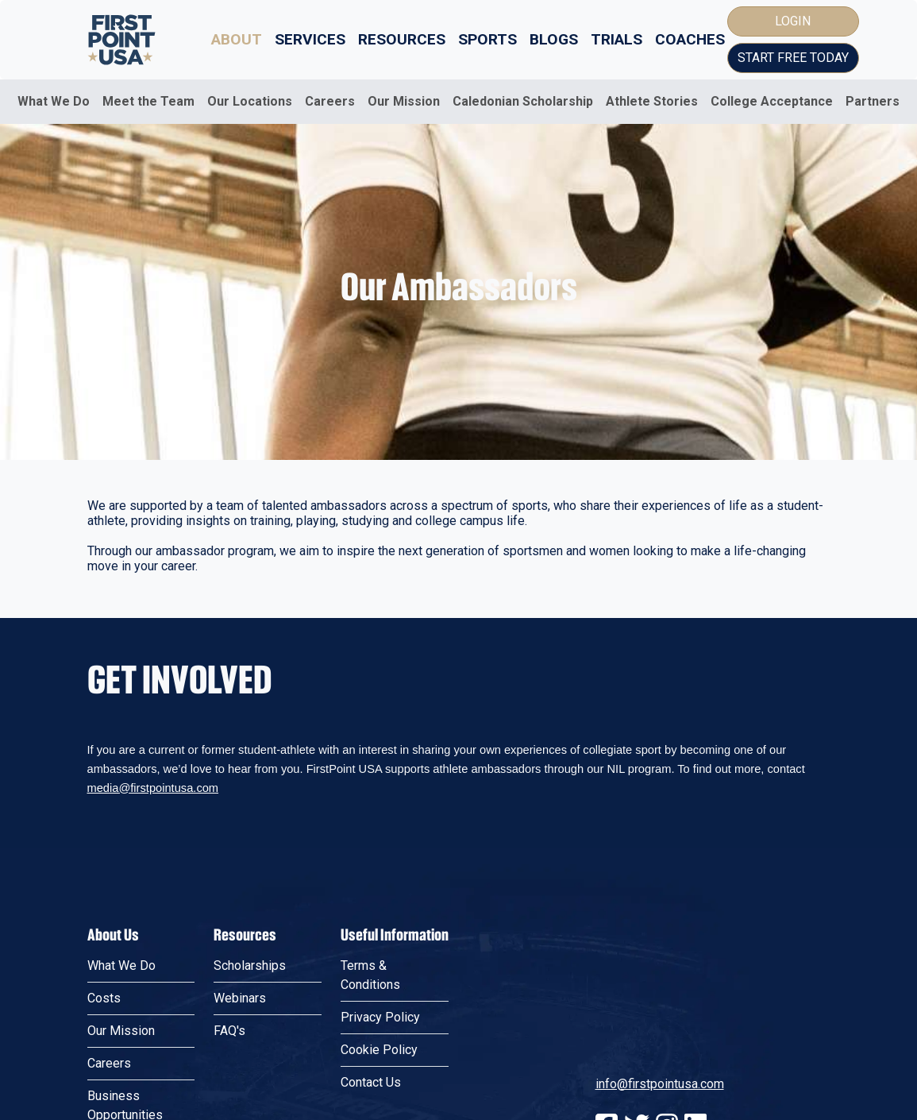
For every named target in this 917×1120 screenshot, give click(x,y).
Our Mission (404, 101)
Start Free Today (793, 57)
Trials (616, 39)
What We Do (53, 101)
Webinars (240, 998)
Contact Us (371, 1082)
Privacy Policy (380, 1017)
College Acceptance (772, 101)
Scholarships (250, 965)
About (236, 39)
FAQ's (229, 1030)
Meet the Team (148, 101)
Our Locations (249, 101)
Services (310, 39)
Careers (330, 101)
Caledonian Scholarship (523, 101)
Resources (401, 39)
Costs (104, 998)
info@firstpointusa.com (659, 1083)
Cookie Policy (379, 1049)
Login (793, 21)
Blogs (554, 39)
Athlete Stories (652, 101)
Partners (873, 101)
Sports (487, 39)
